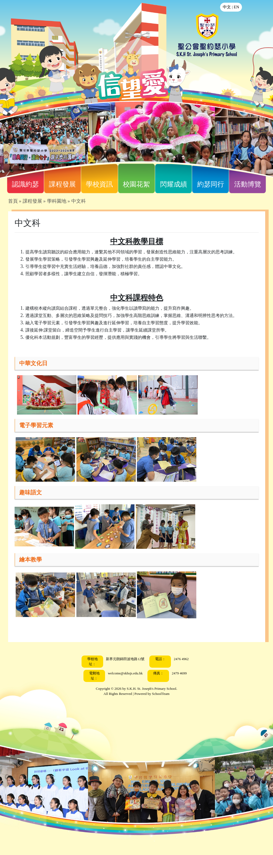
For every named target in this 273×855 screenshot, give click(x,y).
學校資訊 (99, 184)
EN (236, 7)
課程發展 (62, 184)
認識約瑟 (25, 184)
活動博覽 (247, 184)
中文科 (78, 201)
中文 (227, 7)
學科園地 (56, 201)
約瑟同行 (210, 184)
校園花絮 (136, 184)
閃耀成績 (173, 184)
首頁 (13, 201)
